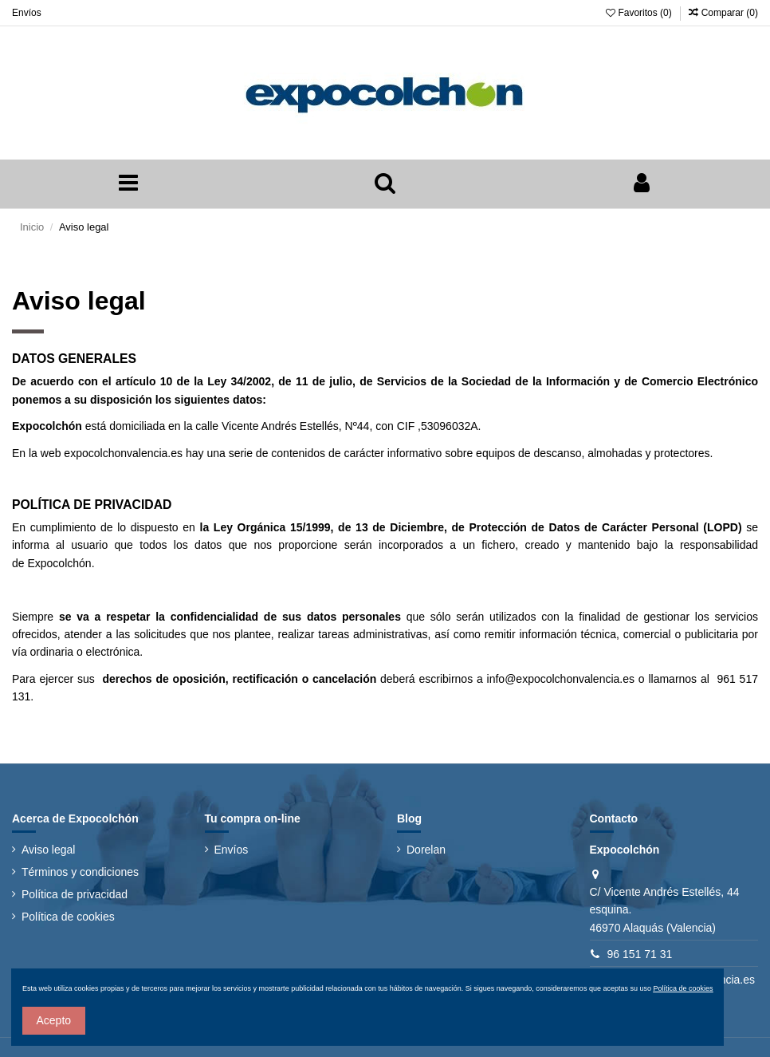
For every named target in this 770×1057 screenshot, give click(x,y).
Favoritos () (640, 12)
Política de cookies (68, 916)
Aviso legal (48, 849)
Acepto (54, 1020)
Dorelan (426, 849)
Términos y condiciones (80, 872)
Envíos (26, 12)
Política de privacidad (75, 894)
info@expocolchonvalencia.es (560, 678)
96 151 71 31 (640, 954)
